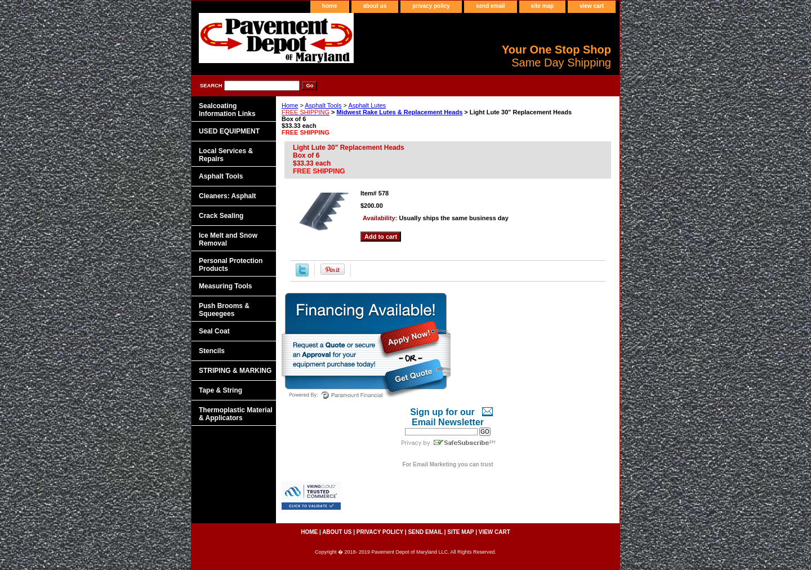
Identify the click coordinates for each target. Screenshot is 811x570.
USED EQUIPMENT (229, 131)
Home (290, 105)
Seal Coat (214, 331)
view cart (592, 6)
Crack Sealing (221, 216)
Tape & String (220, 390)
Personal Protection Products (230, 265)
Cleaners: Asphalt (227, 196)
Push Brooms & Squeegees (224, 310)
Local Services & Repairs (226, 155)
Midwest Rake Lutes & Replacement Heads (400, 112)
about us (375, 6)
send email (490, 6)
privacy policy (431, 6)
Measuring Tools (225, 286)
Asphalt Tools (323, 105)
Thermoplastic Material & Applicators (236, 414)
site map (542, 6)
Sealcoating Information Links (227, 110)
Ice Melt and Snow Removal (228, 239)
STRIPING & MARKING (235, 371)
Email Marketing (434, 464)
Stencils (212, 351)
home (329, 6)
